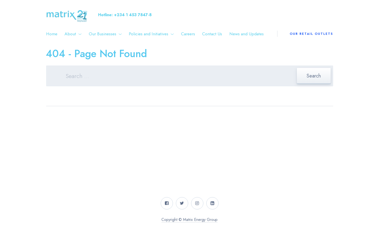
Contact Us (212, 34)
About (70, 34)
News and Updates (246, 34)
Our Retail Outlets (311, 33)
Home (51, 34)
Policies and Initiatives (148, 34)
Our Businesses (102, 34)
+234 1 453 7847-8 (133, 15)
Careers (188, 34)
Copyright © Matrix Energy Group (189, 219)
